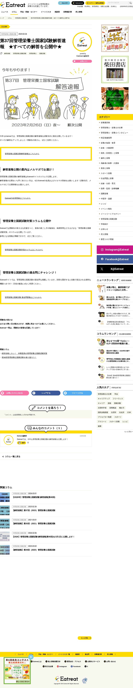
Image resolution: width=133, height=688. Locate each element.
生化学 (121, 412)
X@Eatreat (112, 268)
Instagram (63, 666)
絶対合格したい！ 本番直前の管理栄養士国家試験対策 (24, 353)
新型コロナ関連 (107, 239)
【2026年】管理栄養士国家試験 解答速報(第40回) (33, 497)
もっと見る (84, 638)
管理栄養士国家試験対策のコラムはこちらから (24, 250)
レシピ (103, 204)
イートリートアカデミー (111, 214)
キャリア (101, 403)
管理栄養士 (33, 53)
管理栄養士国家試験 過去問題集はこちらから (23, 297)
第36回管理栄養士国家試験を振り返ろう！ (19, 357)
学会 (116, 394)
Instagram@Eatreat (115, 249)
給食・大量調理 (107, 148)
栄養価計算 (67, 12)
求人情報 (78, 12)
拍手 (23, 443)
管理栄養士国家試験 (21, 18)
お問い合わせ (111, 661)
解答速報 (7, 53)
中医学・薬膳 (106, 199)
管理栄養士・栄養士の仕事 (112, 128)
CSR (129, 412)
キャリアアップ (104, 399)
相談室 (57, 12)
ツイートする (77, 393)
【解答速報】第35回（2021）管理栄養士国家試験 (33, 524)
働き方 (121, 408)
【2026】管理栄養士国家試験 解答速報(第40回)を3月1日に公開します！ (43, 537)
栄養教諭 (112, 408)
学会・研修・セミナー (28, 12)
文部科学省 (102, 408)
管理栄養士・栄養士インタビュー (114, 133)
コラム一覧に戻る (12, 456)
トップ (2, 18)
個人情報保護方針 (54, 661)
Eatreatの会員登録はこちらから (18, 198)
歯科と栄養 (105, 158)
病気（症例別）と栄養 (110, 153)
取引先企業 (49, 666)
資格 (109, 403)
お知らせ (104, 229)
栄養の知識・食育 (108, 143)
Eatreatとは (37, 661)
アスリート (102, 422)
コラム (14, 12)
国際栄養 (104, 194)
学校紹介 (104, 224)
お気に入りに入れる (14, 393)
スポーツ (118, 417)
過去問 (87, 654)
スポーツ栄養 (106, 173)
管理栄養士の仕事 (104, 394)
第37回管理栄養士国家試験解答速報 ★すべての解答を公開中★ (50, 18)
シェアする (46, 393)
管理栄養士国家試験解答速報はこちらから (22, 154)
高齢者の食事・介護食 (110, 163)
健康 (99, 426)
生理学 (113, 412)
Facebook (77, 666)
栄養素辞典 (105, 123)
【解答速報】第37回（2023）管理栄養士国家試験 (33, 510)
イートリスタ (46, 12)
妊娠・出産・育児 (108, 183)
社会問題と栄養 (107, 178)
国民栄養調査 (103, 412)
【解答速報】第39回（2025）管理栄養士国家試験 (33, 550)
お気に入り (83, 61)
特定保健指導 (106, 138)
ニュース (4, 12)
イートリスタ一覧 (64, 654)
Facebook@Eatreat (115, 259)
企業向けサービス (93, 661)
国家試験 (42, 53)
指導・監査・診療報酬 (110, 188)
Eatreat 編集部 (22, 436)
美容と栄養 (105, 168)
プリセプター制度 (104, 417)
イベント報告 (106, 209)
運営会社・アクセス (74, 661)
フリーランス (118, 399)
